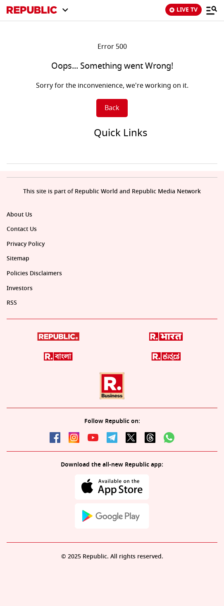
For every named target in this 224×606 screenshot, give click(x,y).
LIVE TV (183, 9)
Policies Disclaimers (34, 273)
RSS (12, 302)
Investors (20, 288)
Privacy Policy (26, 244)
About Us (19, 214)
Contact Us (22, 229)
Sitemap (18, 258)
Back (112, 108)
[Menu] (211, 10)
